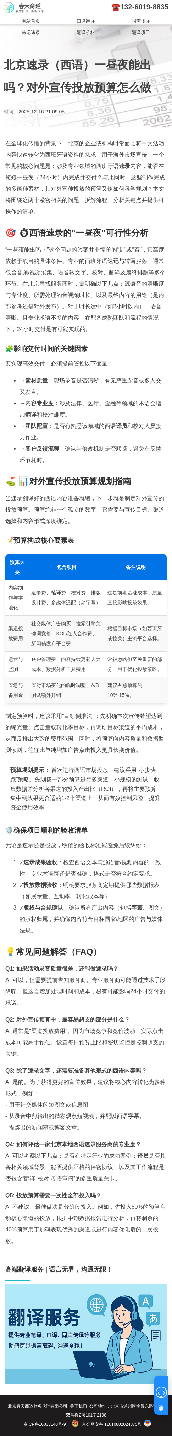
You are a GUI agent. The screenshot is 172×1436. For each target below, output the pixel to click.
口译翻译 (86, 21)
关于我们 (78, 1406)
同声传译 (141, 21)
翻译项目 (141, 32)
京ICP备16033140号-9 (44, 1424)
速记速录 (31, 32)
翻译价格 (86, 32)
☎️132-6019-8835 (139, 7)
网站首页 (31, 21)
